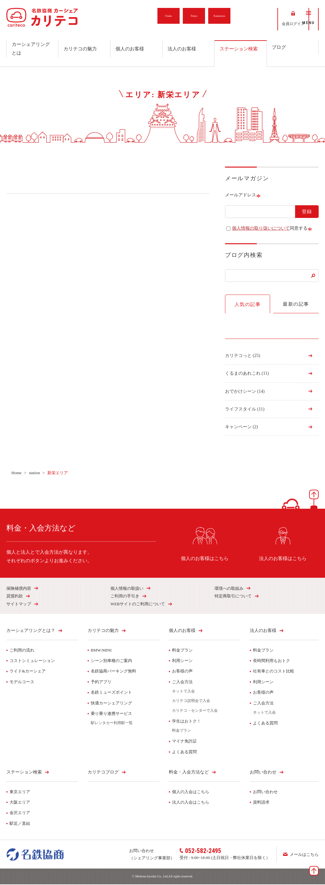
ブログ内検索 (244, 255)
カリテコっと (242, 356)
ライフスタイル (244, 409)
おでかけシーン (245, 392)
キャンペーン (241, 427)
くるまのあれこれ (247, 374)
